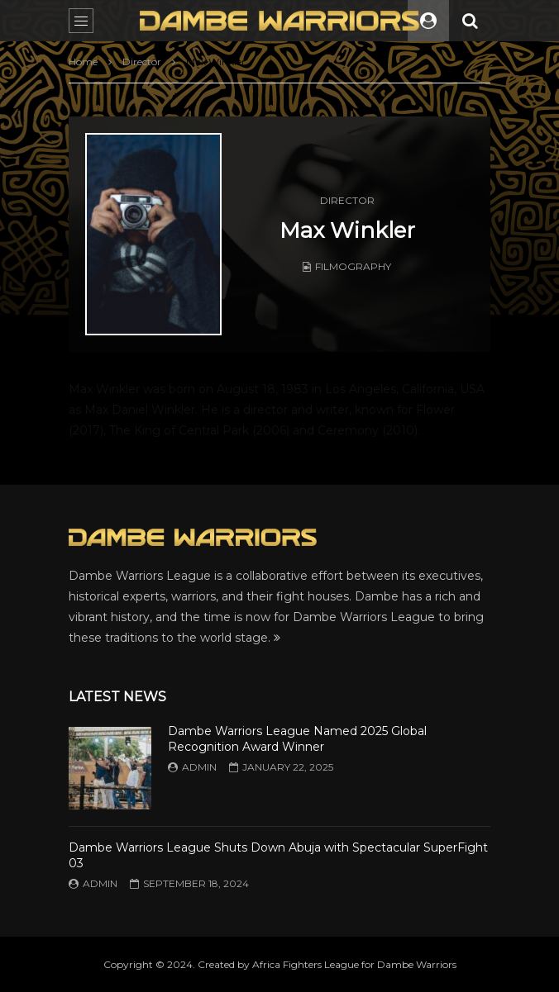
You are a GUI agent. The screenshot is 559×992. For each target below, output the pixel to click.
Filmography (353, 266)
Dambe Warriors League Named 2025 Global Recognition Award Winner (297, 739)
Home (83, 61)
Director (141, 61)
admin (199, 767)
